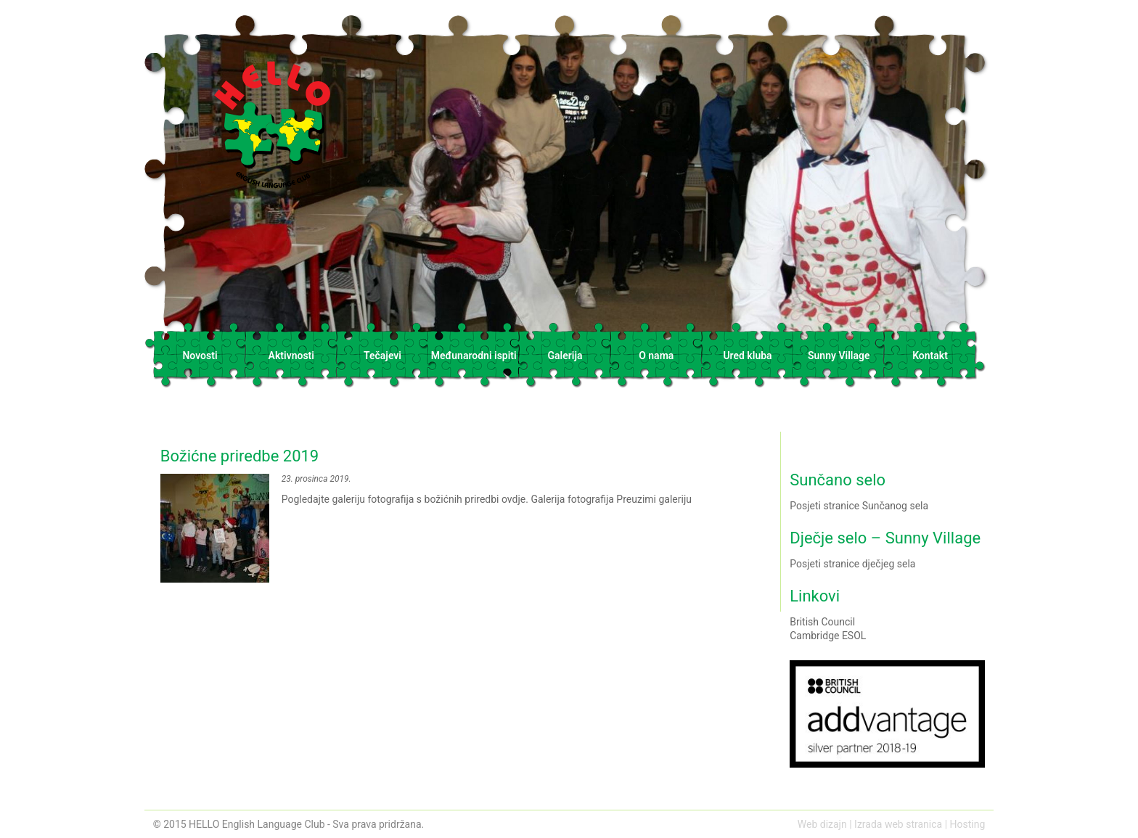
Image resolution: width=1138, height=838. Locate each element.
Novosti (199, 355)
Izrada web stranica (898, 824)
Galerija (564, 355)
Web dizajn (822, 824)
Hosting (968, 824)
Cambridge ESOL (828, 635)
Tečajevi (382, 355)
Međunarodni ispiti (474, 355)
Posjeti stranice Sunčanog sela (859, 506)
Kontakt (930, 355)
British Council (822, 622)
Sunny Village (838, 355)
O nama (656, 355)
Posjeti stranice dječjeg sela (852, 564)
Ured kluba (747, 355)
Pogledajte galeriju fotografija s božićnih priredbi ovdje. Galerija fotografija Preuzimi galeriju (466, 522)
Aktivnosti (291, 355)
